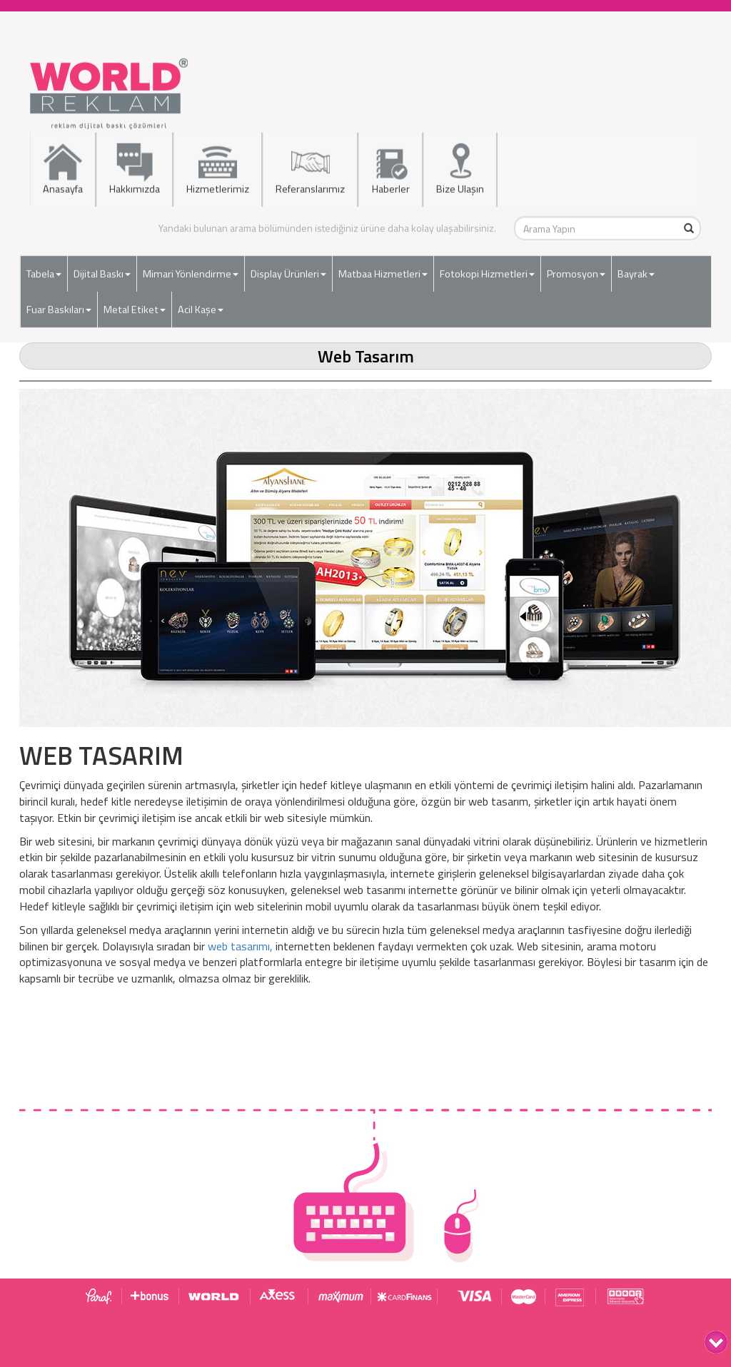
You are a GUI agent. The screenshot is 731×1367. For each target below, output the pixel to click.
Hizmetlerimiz (217, 166)
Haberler (390, 166)
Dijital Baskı (102, 270)
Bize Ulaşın (460, 166)
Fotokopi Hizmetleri (487, 270)
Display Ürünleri (288, 270)
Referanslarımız (310, 166)
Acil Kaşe (200, 306)
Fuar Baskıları (58, 306)
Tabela (43, 270)
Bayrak (636, 270)
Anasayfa (63, 166)
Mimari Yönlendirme (190, 270)
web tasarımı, (240, 946)
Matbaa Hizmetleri (383, 270)
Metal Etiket (135, 306)
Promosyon (576, 270)
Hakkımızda (134, 166)
